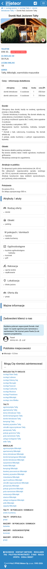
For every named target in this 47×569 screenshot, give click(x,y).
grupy (5, 520)
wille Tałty (7, 442)
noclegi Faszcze (9, 386)
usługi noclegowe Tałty (12, 439)
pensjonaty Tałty (9, 430)
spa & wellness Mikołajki (12, 480)
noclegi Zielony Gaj (10, 380)
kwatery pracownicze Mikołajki (15, 471)
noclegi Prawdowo (10, 395)
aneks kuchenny (9, 513)
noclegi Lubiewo (9, 377)
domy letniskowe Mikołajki (13, 454)
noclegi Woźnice (9, 392)
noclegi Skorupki (9, 383)
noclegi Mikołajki (9, 397)
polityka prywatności (19, 555)
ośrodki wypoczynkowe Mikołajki (16, 483)
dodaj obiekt (27, 557)
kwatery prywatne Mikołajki (13, 474)
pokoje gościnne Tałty (11, 433)
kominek (6, 533)
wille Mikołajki (8, 503)
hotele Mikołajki (9, 466)
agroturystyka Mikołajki (12, 448)
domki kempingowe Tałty (13, 416)
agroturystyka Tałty (10, 407)
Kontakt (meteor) (24, 552)
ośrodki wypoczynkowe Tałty (14, 427)
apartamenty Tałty (10, 410)
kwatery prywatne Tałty (12, 424)
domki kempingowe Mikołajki (14, 457)
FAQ (5, 555)
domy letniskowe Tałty (11, 413)
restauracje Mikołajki (11, 494)
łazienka (6, 526)
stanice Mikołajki (9, 497)
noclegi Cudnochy (10, 389)
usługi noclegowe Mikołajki (13, 500)
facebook (8, 552)
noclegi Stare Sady (10, 374)
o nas (33, 555)
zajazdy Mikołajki (9, 506)
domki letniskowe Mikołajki (13, 460)
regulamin (39, 552)
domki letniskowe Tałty (12, 419)
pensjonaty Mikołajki (11, 486)
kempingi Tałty (8, 422)
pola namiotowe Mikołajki (13, 492)
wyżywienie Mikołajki (11, 463)
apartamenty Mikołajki (11, 451)
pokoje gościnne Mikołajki (13, 489)
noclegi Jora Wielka (10, 400)
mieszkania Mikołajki (11, 477)
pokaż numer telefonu (18, 52)
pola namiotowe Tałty (11, 436)
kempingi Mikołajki (10, 469)
